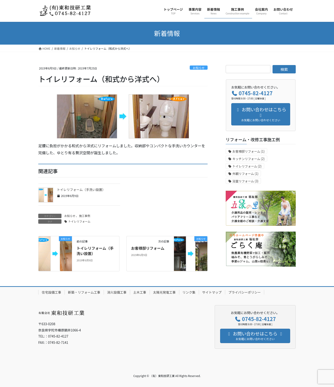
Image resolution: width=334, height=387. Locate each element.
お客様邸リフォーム (147, 248)
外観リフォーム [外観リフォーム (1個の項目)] (245, 173)
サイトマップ (212, 292)
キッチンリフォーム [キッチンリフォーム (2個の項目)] (248, 159)
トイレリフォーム (79, 221)
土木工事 (139, 292)
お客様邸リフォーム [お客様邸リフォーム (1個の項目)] (248, 151)
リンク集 (189, 292)
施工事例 (84, 216)
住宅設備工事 (51, 292)
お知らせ (199, 68)
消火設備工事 (117, 292)
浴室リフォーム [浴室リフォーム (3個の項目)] (245, 181)
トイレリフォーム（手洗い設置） (81, 189)
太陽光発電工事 (164, 292)
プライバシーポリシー (244, 292)
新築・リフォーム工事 (84, 292)
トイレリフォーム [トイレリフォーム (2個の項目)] (247, 166)
